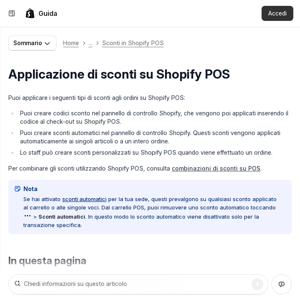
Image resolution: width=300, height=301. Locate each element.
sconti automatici (84, 199)
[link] (41, 13)
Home (71, 42)
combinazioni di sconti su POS (216, 168)
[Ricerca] (257, 284)
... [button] (90, 42)
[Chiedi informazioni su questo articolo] (138, 284)
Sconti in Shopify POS (133, 42)
